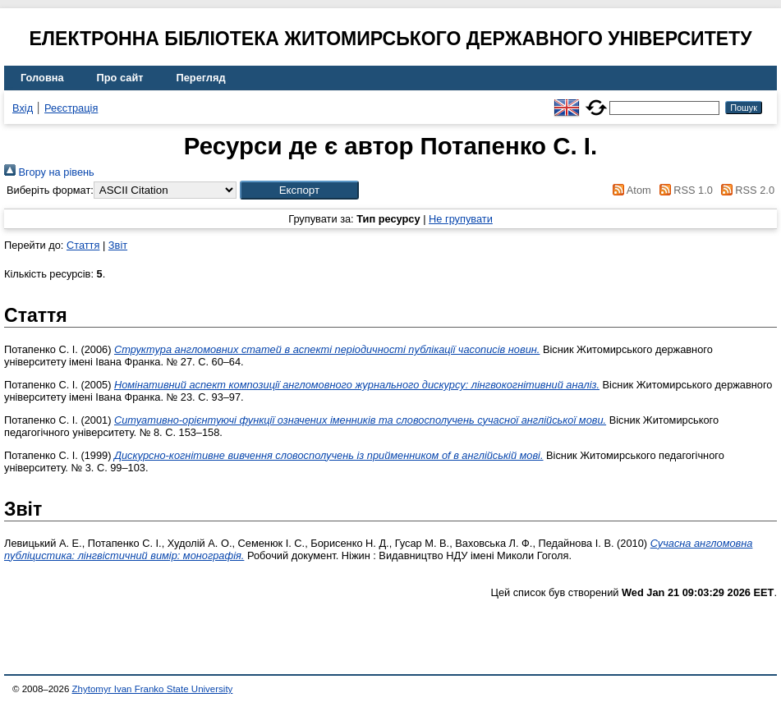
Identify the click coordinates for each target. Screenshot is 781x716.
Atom (629, 190)
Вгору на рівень (49, 172)
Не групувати (461, 219)
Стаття (83, 245)
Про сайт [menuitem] (120, 77)
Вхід (22, 108)
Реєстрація (71, 108)
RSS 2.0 (744, 190)
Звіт (117, 245)
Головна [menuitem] (42, 77)
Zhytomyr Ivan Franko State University (152, 689)
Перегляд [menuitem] (201, 77)
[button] (299, 190)
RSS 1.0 (683, 190)
